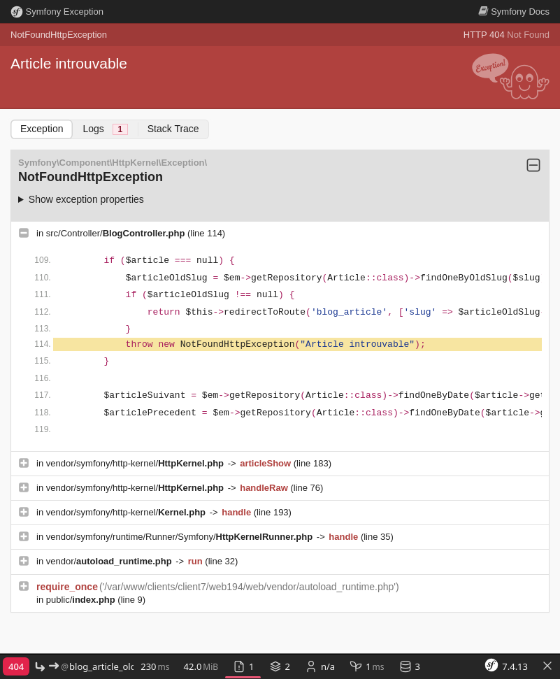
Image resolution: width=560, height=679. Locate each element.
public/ (82, 599)
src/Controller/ (116, 233)
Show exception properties (86, 199)
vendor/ (110, 561)
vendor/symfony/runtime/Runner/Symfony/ (180, 536)
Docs (514, 11)
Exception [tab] (41, 128)
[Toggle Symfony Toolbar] (547, 667)
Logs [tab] (104, 129)
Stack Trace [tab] (173, 128)
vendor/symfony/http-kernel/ (136, 463)
